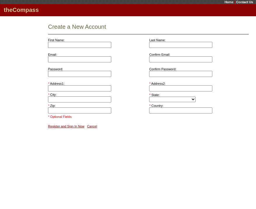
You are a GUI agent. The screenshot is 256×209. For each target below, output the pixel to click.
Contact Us (244, 2)
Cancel (92, 126)
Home (229, 2)
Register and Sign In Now (66, 126)
